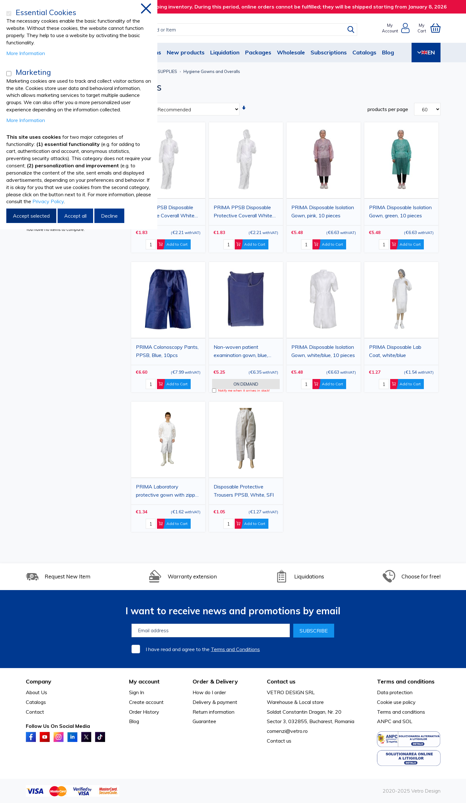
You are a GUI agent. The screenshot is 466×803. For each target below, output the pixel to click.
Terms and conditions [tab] (406, 681)
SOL (407, 721)
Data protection (395, 692)
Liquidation (224, 52)
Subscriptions (329, 52)
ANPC (384, 721)
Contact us (279, 741)
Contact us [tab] (281, 681)
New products (186, 52)
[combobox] (239, 29)
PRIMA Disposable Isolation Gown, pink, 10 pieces (322, 211)
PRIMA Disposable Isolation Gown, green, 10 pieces (400, 211)
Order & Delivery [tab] (215, 681)
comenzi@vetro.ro (287, 731)
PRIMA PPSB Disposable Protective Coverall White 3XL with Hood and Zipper (243, 212)
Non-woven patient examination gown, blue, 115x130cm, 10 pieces (241, 352)
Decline (109, 216)
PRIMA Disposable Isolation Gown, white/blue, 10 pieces (323, 351)
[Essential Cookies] (8, 13)
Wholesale (291, 52)
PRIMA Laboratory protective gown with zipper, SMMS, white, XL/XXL (168, 491)
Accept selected (31, 216)
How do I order (209, 692)
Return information (213, 712)
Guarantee (204, 721)
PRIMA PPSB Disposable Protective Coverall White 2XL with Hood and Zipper (165, 212)
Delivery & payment (215, 702)
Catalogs (364, 52)
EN (426, 52)
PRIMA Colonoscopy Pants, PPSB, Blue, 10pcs (167, 351)
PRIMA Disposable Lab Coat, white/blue (395, 351)
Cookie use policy (396, 702)
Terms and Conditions (235, 649)
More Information (25, 53)
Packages (258, 52)
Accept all (75, 216)
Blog (388, 52)
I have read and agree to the (203, 649)
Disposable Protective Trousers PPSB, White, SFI (244, 490)
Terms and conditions (401, 712)
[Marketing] (8, 73)
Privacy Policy (48, 201)
